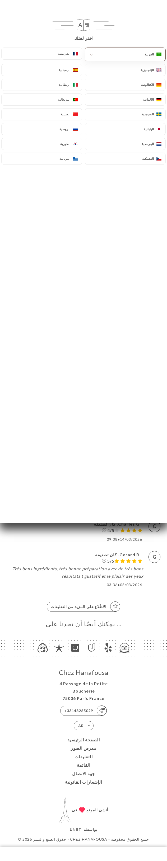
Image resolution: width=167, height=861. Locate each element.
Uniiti (76, 829)
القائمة (83, 765)
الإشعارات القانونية (83, 781)
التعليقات (84, 756)
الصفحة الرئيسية (83, 739)
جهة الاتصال (83, 773)
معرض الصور (83, 748)
